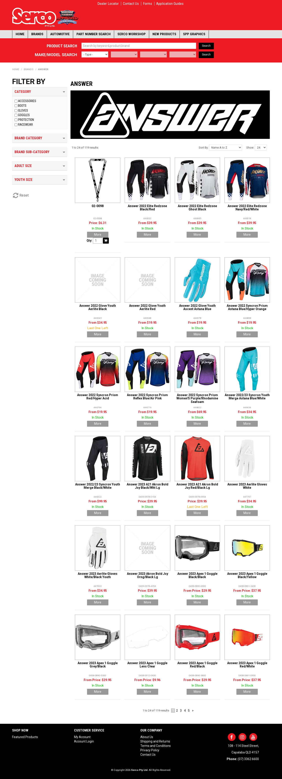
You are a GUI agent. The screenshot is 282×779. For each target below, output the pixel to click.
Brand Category (28, 138)
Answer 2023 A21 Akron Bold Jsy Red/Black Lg (197, 486)
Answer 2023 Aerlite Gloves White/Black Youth (97, 575)
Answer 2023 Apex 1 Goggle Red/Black (197, 664)
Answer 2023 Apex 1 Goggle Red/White (247, 664)
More (97, 234)
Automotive (60, 34)
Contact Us (131, 4)
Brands (37, 34)
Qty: (89, 240)
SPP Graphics (194, 34)
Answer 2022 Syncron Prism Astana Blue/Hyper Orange (247, 307)
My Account (82, 737)
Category (23, 92)
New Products (164, 34)
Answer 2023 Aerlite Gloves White (247, 486)
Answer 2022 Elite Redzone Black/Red (147, 207)
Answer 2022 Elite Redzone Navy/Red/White (247, 207)
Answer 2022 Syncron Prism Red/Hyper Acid (97, 396)
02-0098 (98, 206)
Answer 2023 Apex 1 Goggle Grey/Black (98, 664)
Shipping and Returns (155, 741)
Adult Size (23, 166)
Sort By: (203, 147)
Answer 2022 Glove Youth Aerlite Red (147, 307)
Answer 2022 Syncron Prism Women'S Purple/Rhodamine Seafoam (197, 398)
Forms (147, 4)
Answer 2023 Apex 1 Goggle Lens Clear (147, 664)
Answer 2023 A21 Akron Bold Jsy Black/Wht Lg (147, 486)
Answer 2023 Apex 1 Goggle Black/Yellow (247, 575)
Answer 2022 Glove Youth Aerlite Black (97, 307)
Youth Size (23, 180)
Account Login (84, 741)
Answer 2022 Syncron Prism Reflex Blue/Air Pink (147, 396)
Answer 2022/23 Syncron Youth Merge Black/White (97, 486)
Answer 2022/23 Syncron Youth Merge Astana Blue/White (247, 396)
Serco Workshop (131, 34)
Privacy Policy (149, 750)
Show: (250, 147)
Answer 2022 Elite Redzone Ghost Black (197, 207)
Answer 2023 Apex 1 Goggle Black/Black (197, 575)
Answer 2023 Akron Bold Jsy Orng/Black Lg (147, 575)
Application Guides (170, 4)
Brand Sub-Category (32, 152)
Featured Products (25, 737)
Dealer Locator (108, 4)
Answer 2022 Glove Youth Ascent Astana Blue (197, 307)
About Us (146, 737)
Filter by (28, 81)
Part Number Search (93, 34)
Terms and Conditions (155, 746)
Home (20, 34)
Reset (24, 195)
